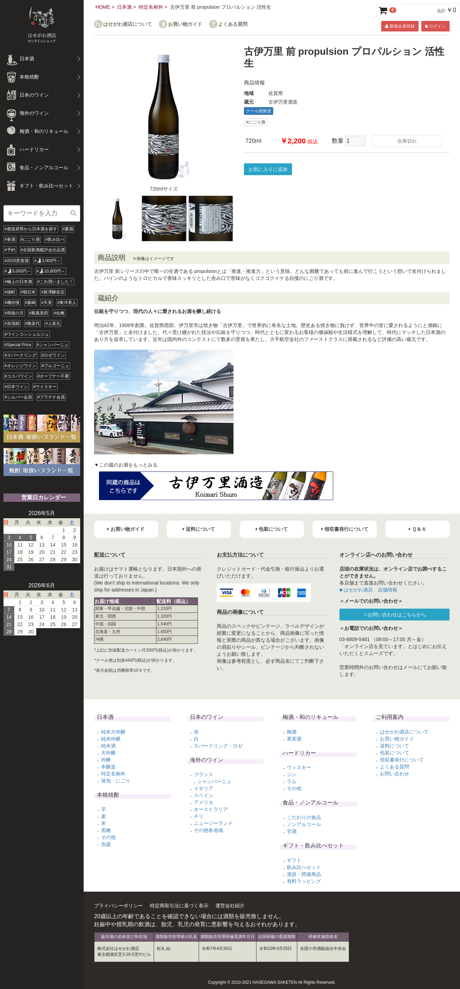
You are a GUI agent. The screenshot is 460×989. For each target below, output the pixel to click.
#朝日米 (28, 292)
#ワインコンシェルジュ (27, 334)
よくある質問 (232, 24)
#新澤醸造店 (52, 292)
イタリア (203, 788)
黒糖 (106, 830)
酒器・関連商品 (304, 874)
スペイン (203, 795)
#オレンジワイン (20, 365)
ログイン (435, 26)
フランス (203, 774)
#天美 (46, 302)
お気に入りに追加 (268, 169)
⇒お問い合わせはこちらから (394, 614)
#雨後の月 (14, 313)
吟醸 (106, 760)
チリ (199, 816)
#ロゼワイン (53, 355)
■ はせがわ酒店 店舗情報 (368, 590)
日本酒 (124, 7)
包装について (394, 753)
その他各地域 (208, 830)
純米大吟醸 (113, 732)
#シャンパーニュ (53, 344)
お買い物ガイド (185, 24)
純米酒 (108, 746)
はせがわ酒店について (127, 24)
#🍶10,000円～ (51, 271)
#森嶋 (30, 302)
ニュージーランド (213, 823)
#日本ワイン (16, 386)
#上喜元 (52, 323)
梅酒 (292, 732)
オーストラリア (211, 809)
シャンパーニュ (214, 781)
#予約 (10, 249)
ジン (292, 774)
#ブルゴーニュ (55, 365)
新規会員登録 (399, 26)
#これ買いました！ (56, 281)
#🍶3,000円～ (47, 260)
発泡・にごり (115, 780)
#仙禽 (59, 313)
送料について (394, 746)
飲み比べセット (304, 867)
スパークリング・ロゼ (218, 746)
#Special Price (18, 344)
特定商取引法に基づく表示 (179, 905)
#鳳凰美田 (38, 313)
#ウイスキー (45, 386)
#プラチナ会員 (51, 397)
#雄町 (10, 292)
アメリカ (203, 802)
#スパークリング (20, 355)
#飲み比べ (54, 239)
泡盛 (106, 844)
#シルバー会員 (18, 397)
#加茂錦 (12, 323)
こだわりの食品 (304, 817)
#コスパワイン (18, 376)
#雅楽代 (32, 323)
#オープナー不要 (53, 376)
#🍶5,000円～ (18, 271)
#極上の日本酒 (18, 281)
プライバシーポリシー (118, 905)
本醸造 (108, 766)
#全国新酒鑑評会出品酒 (43, 249)
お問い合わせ (394, 773)
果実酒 (294, 739)
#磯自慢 (12, 302)
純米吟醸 (111, 739)
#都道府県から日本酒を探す (31, 228)
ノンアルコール (304, 824)
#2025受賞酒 (17, 260)
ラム (292, 781)
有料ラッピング (304, 881)
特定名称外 (151, 7)
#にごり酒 (30, 239)
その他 (108, 837)
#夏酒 (68, 228)
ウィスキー (299, 767)
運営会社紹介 (230, 905)
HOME (102, 7)
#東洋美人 (67, 302)
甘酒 (292, 831)
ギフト (294, 860)
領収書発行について (402, 760)
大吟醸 (108, 753)
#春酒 (10, 239)
